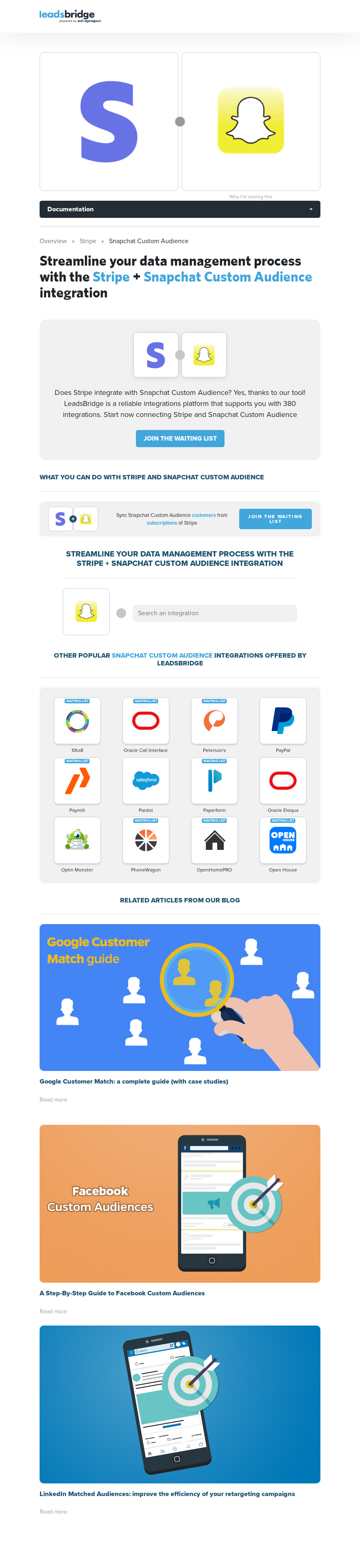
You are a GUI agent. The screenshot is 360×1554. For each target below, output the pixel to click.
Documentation (70, 209)
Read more (53, 1099)
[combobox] (215, 613)
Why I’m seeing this (251, 196)
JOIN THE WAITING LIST (180, 438)
